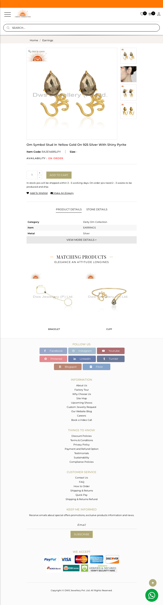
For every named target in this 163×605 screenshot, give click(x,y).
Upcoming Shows (81, 402)
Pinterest (53, 358)
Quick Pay (81, 494)
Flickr (96, 366)
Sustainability (81, 457)
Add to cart (59, 175)
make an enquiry (62, 193)
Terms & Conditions (81, 440)
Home (34, 40)
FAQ (81, 481)
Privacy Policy (81, 444)
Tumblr (110, 358)
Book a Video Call (81, 419)
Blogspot (68, 366)
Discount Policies (81, 435)
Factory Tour (81, 389)
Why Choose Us (81, 394)
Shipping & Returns (81, 490)
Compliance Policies (81, 461)
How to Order (82, 486)
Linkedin (82, 358)
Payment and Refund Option (81, 448)
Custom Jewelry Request (81, 407)
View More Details (81, 239)
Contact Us (81, 477)
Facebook (53, 350)
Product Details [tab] (69, 209)
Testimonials (81, 453)
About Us (81, 385)
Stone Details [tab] (96, 209)
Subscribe (81, 534)
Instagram (82, 350)
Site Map (81, 398)
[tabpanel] (54, 303)
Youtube (111, 350)
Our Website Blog (81, 411)
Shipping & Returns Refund (81, 499)
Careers (81, 415)
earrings (47, 40)
